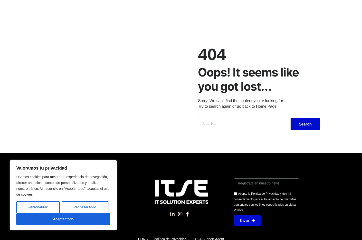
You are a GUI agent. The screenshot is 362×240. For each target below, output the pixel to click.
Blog (271, 8)
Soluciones (121, 8)
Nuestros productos (160, 8)
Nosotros (93, 8)
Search (305, 124)
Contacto (249, 8)
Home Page (266, 106)
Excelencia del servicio (209, 8)
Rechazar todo (85, 207)
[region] (63, 195)
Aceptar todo (63, 219)
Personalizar (38, 207)
